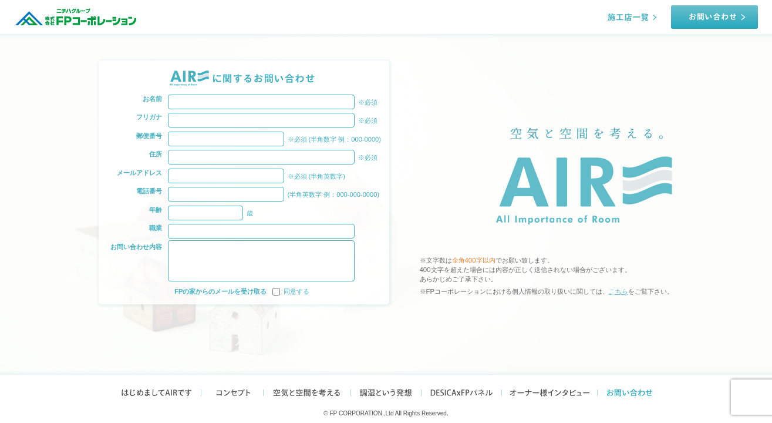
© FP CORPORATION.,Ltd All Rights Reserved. (386, 413)
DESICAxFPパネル (461, 391)
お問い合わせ (633, 391)
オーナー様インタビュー (549, 391)
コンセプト (232, 391)
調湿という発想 (386, 391)
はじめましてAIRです (152, 391)
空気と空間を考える (307, 391)
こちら (618, 291)
